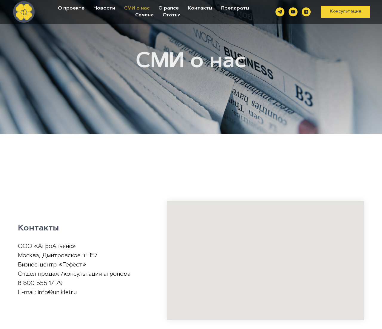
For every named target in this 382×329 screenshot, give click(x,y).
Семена (144, 15)
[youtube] (293, 11)
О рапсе (168, 8)
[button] (345, 12)
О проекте (71, 8)
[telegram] (279, 11)
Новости (104, 8)
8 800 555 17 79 (40, 283)
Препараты (235, 8)
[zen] (306, 11)
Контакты (200, 8)
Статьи (172, 15)
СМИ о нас (137, 8)
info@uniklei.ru (57, 293)
